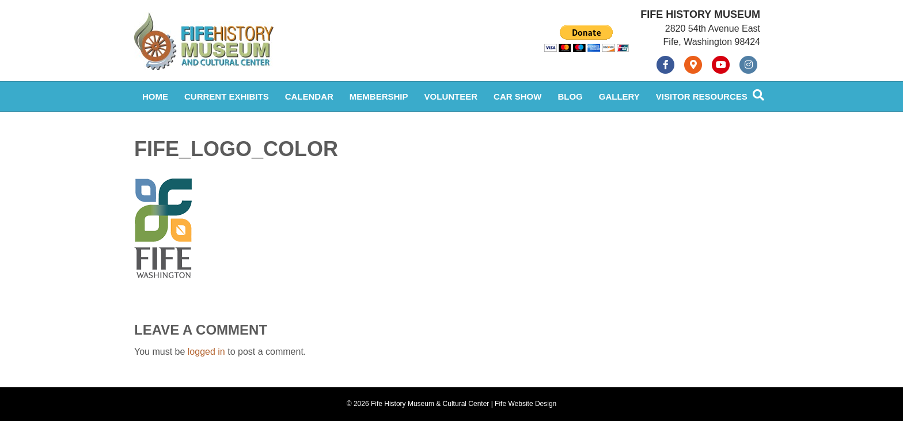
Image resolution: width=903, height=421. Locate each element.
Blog (569, 96)
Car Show (517, 96)
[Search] (758, 95)
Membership (379, 96)
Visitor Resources (702, 96)
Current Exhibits (226, 96)
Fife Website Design (525, 404)
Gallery (619, 96)
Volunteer (451, 96)
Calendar (309, 96)
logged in (206, 351)
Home (155, 96)
